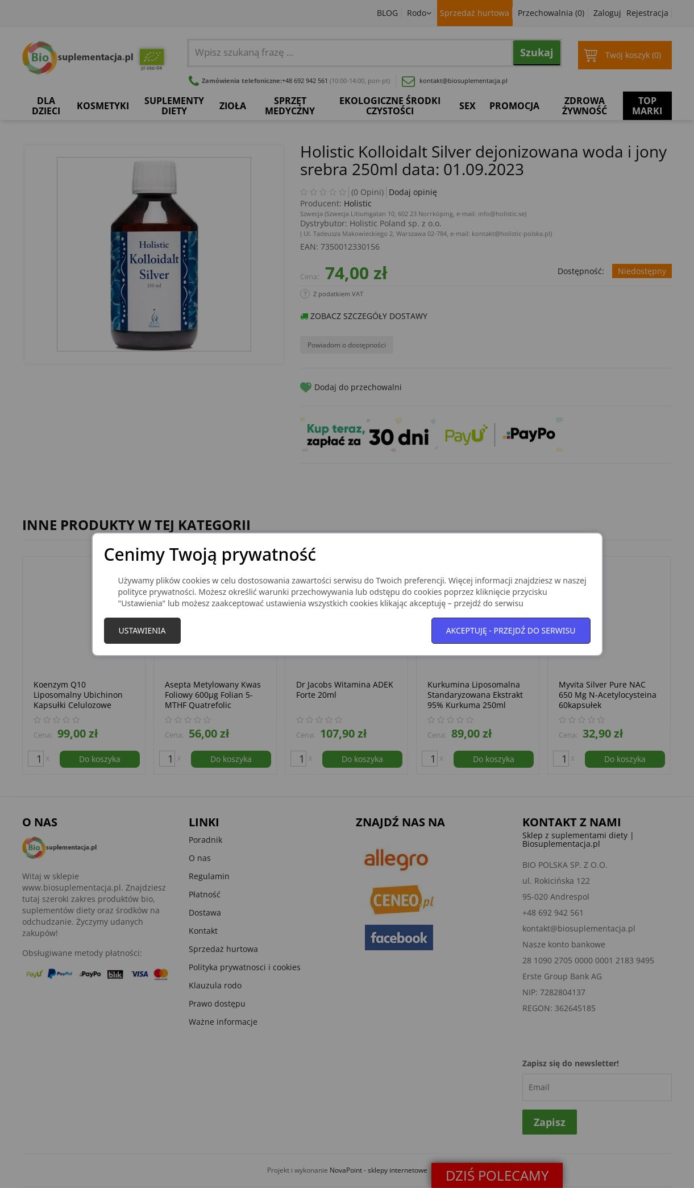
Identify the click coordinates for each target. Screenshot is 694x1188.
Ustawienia (142, 630)
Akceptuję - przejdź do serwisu (511, 630)
